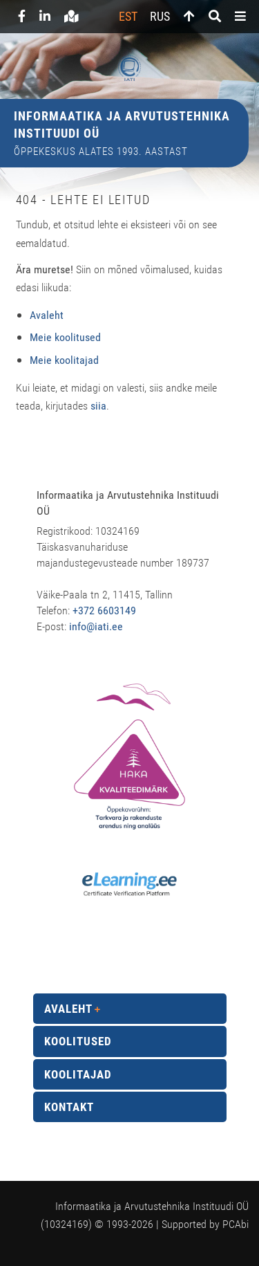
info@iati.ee (96, 626)
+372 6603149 (104, 610)
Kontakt (69, 1107)
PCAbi (235, 1224)
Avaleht (68, 1009)
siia (98, 405)
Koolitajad (78, 1074)
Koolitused (78, 1041)
